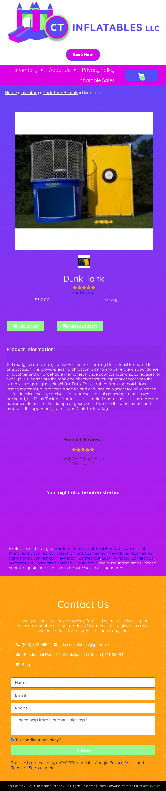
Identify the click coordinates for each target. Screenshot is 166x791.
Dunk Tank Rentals (60, 92)
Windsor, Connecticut (77, 562)
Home (11, 92)
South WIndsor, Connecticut (127, 558)
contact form (65, 630)
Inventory (29, 70)
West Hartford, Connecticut (81, 553)
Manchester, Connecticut (32, 553)
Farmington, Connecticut (32, 558)
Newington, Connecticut (78, 558)
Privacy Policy (98, 70)
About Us (63, 70)
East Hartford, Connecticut (120, 548)
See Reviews (84, 292)
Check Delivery (80, 326)
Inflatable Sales (96, 80)
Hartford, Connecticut (74, 548)
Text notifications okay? (38, 739)
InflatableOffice (149, 786)
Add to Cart (25, 326)
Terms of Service (26, 767)
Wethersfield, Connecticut (32, 562)
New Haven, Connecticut (131, 553)
